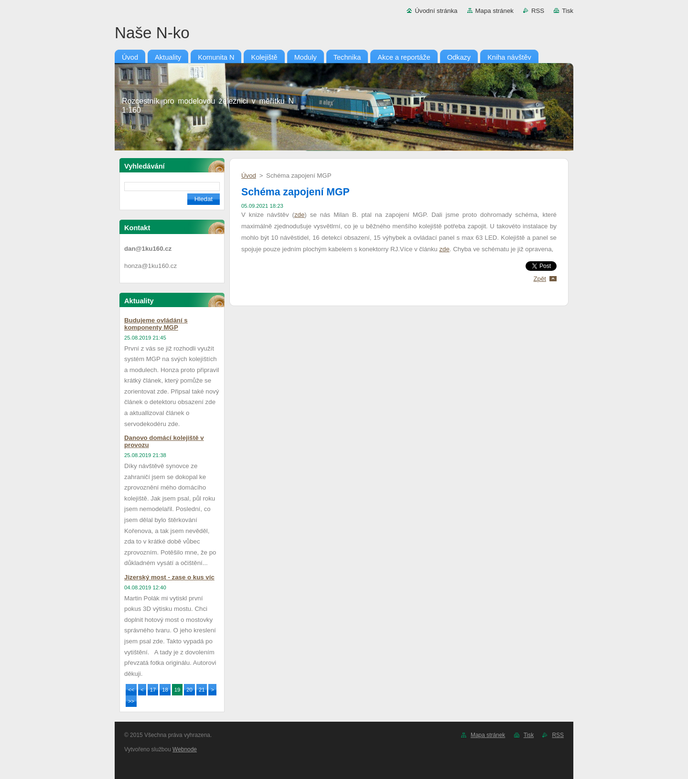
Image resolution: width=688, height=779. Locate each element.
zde (299, 214)
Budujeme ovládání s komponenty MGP (156, 324)
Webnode (184, 749)
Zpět (539, 278)
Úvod (248, 175)
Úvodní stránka (436, 10)
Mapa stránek (494, 10)
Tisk (567, 10)
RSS (537, 10)
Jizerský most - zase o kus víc (169, 577)
